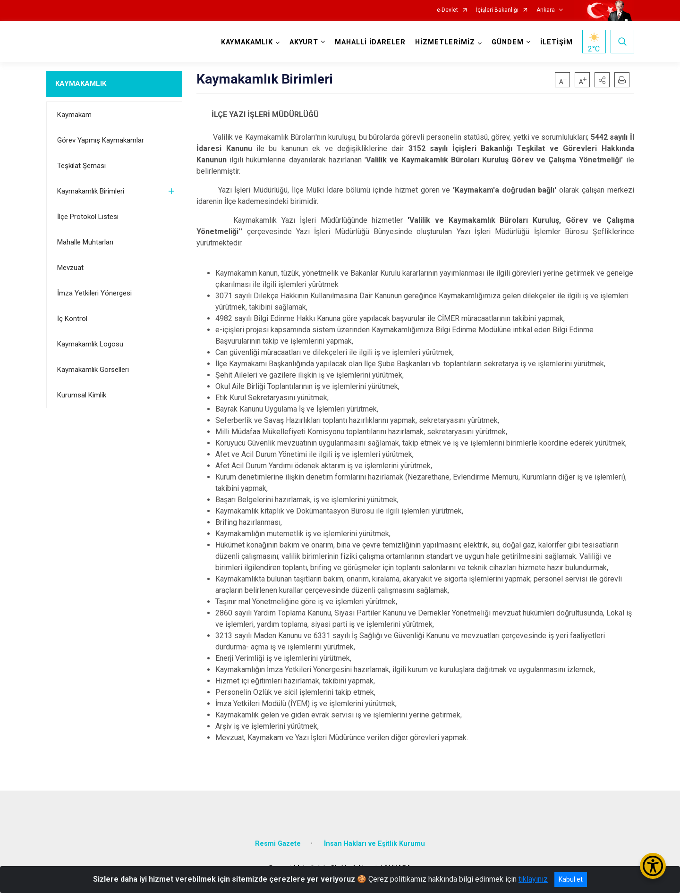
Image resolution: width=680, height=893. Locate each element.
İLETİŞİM (556, 42)
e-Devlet (447, 10)
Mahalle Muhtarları (85, 242)
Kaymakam (74, 114)
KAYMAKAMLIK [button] (247, 42)
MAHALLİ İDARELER (370, 42)
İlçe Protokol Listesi (88, 216)
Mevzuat (70, 267)
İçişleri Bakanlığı (497, 10)
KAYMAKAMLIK (80, 83)
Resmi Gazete (278, 844)
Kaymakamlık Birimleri (90, 191)
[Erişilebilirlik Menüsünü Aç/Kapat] (653, 866)
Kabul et (571, 879)
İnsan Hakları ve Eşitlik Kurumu (374, 844)
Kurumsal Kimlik (81, 395)
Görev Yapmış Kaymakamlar (100, 140)
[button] (602, 79)
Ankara (545, 10)
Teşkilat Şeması (81, 165)
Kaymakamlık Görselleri (93, 369)
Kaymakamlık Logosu (90, 344)
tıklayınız (533, 879)
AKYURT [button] (303, 42)
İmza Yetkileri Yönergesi (94, 293)
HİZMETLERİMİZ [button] (445, 42)
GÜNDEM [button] (508, 42)
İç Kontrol (72, 318)
